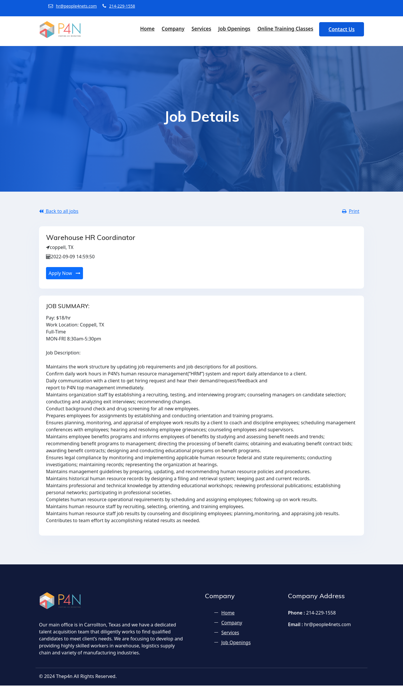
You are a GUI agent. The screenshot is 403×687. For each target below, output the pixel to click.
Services (201, 28)
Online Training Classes (285, 28)
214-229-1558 (118, 6)
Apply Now (64, 274)
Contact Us (341, 29)
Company (173, 28)
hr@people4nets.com (72, 6)
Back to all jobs (58, 211)
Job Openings (234, 28)
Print (350, 211)
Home (147, 28)
